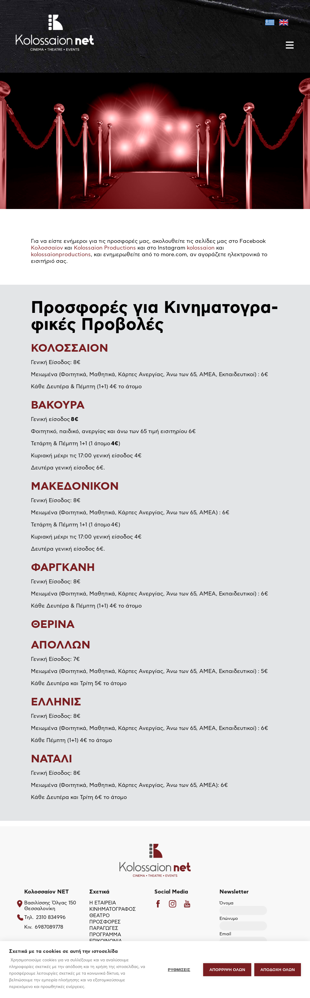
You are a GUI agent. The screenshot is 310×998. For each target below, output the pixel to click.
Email (243, 938)
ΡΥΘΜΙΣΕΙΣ (179, 969)
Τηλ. (29, 917)
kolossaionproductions (61, 254)
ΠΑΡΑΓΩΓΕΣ (103, 928)
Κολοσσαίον (47, 248)
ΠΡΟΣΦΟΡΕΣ (105, 922)
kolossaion (201, 248)
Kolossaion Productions (105, 248)
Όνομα (243, 907)
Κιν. (28, 927)
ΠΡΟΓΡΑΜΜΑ (105, 934)
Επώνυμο (243, 922)
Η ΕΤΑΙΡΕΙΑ (102, 902)
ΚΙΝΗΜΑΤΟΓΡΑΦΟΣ (112, 909)
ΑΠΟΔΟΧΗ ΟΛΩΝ (277, 969)
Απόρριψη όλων (227, 969)
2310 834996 (51, 917)
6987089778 (49, 927)
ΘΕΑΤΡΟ (99, 915)
